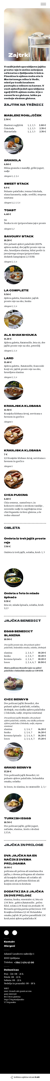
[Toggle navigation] (43, 4)
